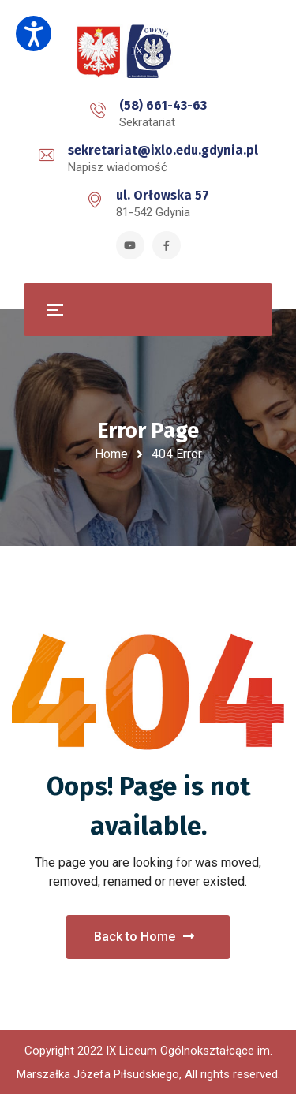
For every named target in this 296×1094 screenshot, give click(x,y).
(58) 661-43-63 (163, 105)
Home (111, 453)
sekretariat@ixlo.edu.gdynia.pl (163, 150)
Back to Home (144, 936)
